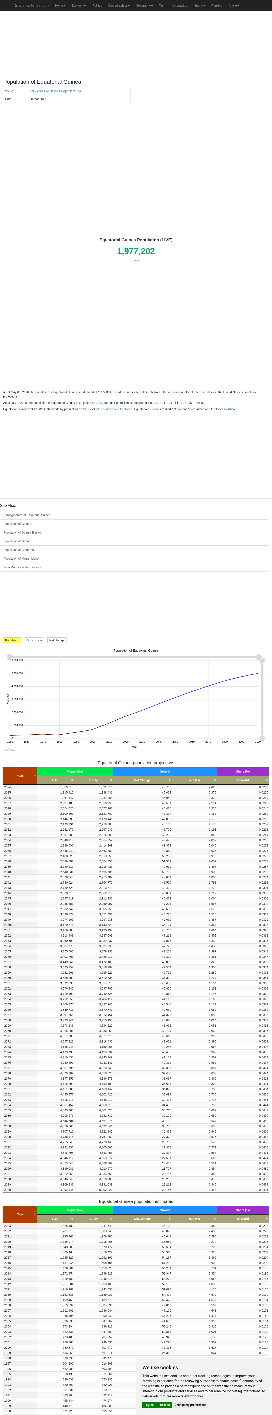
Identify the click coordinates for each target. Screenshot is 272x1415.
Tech (162, 5)
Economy (79, 5)
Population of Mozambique (21, 558)
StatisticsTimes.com (32, 5)
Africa (231, 409)
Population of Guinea (17, 523)
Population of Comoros (18, 550)
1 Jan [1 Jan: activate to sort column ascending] (55, 780)
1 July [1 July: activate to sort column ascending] (93, 780)
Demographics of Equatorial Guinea (27, 515)
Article (234, 5)
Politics (97, 5)
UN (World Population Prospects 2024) (55, 91)
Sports (199, 5)
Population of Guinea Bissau (22, 532)
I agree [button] (149, 1405)
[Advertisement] (130, 45)
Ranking (216, 5)
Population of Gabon (17, 541)
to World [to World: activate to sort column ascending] (243, 780)
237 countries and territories (114, 409)
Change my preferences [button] (190, 1405)
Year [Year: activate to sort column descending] (20, 775)
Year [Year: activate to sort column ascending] (20, 1214)
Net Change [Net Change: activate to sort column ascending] (142, 780)
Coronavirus (180, 5)
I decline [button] (164, 1405)
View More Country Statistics (22, 567)
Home (60, 5)
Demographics (118, 5)
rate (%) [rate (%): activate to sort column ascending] (194, 780)
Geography (144, 5)
